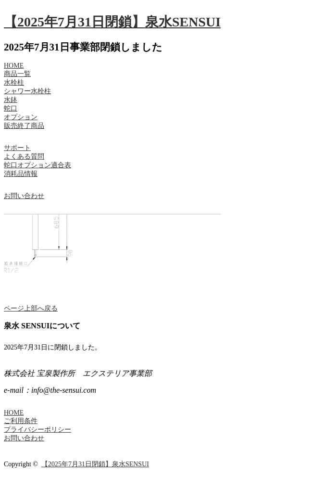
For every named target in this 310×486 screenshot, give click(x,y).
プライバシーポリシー (37, 429)
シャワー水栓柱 (27, 91)
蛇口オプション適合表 (37, 165)
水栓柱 (14, 82)
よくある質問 (24, 156)
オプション (20, 117)
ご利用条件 (20, 420)
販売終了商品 (24, 125)
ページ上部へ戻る (31, 308)
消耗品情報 (20, 173)
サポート (17, 147)
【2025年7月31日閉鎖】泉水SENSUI (112, 21)
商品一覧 (17, 73)
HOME (14, 65)
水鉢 (10, 99)
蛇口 (10, 108)
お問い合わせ (24, 195)
